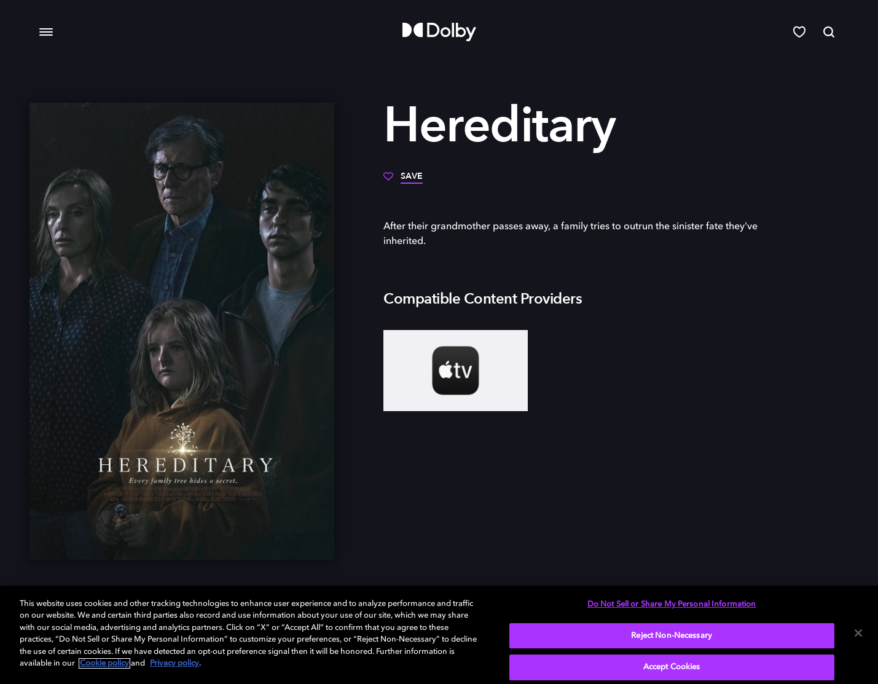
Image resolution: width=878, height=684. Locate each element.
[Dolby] (439, 32)
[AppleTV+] (455, 370)
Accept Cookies (671, 667)
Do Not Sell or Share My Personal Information (671, 604)
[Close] (858, 633)
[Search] (829, 32)
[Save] (403, 181)
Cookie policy (104, 663)
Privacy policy (174, 663)
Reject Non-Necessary (671, 636)
